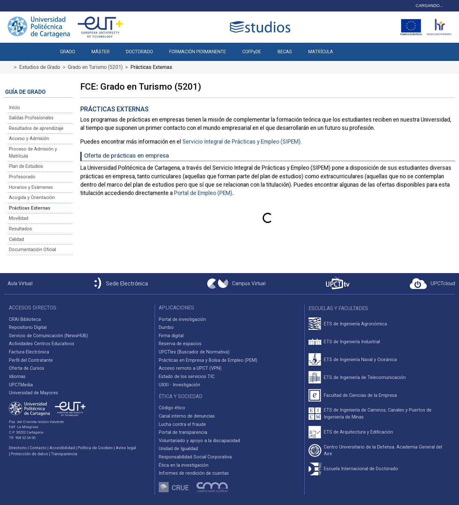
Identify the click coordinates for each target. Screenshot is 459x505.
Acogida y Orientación (32, 197)
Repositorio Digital (28, 327)
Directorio (18, 447)
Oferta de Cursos (26, 368)
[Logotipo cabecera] (261, 27)
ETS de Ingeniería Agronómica (355, 324)
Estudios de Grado (39, 67)
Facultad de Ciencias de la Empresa (360, 395)
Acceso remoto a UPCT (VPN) (190, 368)
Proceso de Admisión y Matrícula (33, 152)
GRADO (67, 52)
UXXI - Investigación (179, 385)
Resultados (20, 229)
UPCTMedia (21, 385)
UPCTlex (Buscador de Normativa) (194, 352)
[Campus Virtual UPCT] (236, 283)
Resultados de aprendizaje (36, 128)
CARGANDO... (429, 5)
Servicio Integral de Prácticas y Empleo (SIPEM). (242, 141)
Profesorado (22, 177)
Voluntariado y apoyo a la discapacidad (199, 440)
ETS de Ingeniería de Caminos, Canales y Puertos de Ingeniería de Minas (378, 413)
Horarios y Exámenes (31, 187)
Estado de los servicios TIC (187, 376)
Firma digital (171, 335)
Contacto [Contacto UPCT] (38, 447)
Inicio (14, 107)
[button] (349, 48)
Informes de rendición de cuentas (194, 473)
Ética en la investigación (183, 465)
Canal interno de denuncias (187, 416)
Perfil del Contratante (31, 360)
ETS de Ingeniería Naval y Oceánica (360, 359)
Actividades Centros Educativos (41, 343)
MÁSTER (100, 52)
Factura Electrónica (29, 352)
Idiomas (17, 376)
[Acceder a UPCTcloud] (432, 283)
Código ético (172, 408)
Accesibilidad (62, 447)
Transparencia (64, 453)
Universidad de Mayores (33, 393)
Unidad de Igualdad (178, 448)
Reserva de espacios (180, 343)
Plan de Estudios (26, 166)
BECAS (285, 52)
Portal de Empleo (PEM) (203, 193)
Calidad (16, 239)
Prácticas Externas (29, 208)
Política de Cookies (95, 447)
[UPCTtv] (337, 283)
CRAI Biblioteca (25, 319)
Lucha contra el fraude (182, 424)
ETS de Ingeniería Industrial (352, 342)
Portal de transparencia (183, 432)
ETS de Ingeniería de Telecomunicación (365, 377)
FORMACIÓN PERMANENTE (197, 52)
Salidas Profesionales (31, 118)
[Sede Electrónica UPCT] (120, 283)
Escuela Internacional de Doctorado (361, 469)
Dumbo (166, 327)
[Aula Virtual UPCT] (18, 283)
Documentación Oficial (32, 249)
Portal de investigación (182, 319)
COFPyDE (251, 52)
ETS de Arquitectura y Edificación (358, 432)
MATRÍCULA (320, 52)
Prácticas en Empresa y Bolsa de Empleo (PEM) (208, 360)
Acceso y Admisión (29, 138)
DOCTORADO (139, 52)
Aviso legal (126, 447)
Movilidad (18, 218)
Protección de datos (29, 453)
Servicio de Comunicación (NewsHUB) (48, 335)
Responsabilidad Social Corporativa (195, 457)
